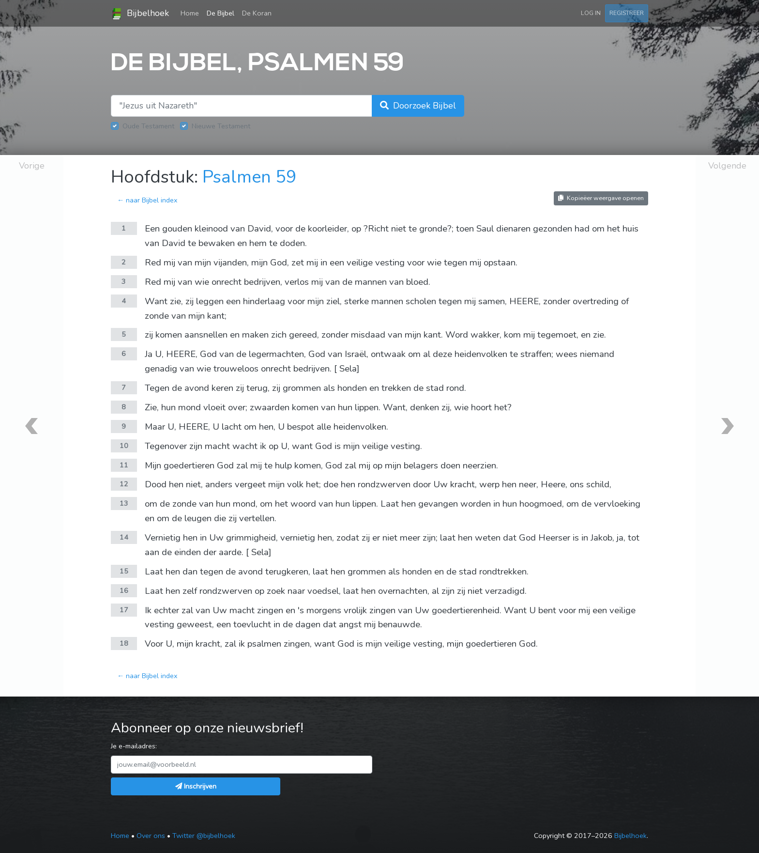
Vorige (32, 165)
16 (124, 590)
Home (192, 12)
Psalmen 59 (249, 177)
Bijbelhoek (140, 13)
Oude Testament (148, 126)
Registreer (626, 13)
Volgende (727, 165)
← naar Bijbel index (147, 200)
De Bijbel (220, 13)
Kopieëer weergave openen (601, 198)
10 (124, 445)
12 (124, 484)
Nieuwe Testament (221, 126)
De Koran (257, 13)
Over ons (151, 835)
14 (124, 537)
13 (124, 503)
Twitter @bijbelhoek (203, 835)
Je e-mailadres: (134, 746)
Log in (591, 13)
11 (124, 465)
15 (124, 571)
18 (124, 643)
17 (124, 610)
